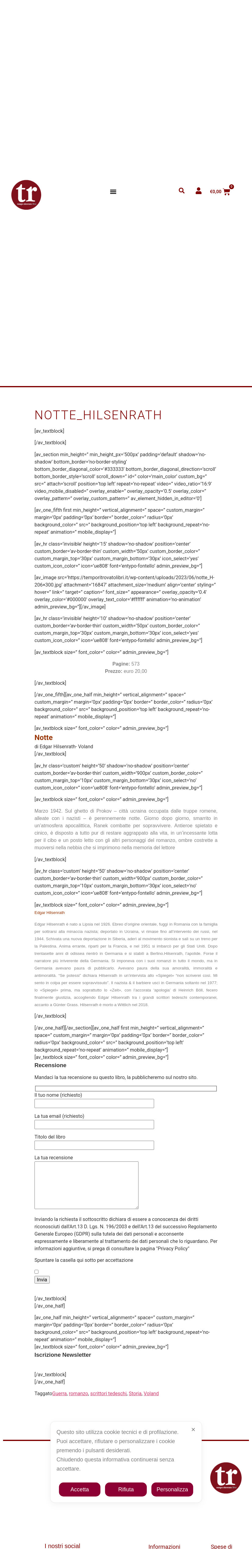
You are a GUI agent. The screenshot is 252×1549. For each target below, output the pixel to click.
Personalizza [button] (172, 1489)
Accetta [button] (79, 1489)
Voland (151, 1403)
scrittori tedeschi (108, 1403)
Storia (135, 1403)
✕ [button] (193, 1430)
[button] (113, 192)
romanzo (78, 1403)
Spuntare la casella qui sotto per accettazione (83, 1269)
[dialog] (126, 1462)
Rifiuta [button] (126, 1489)
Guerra (59, 1403)
